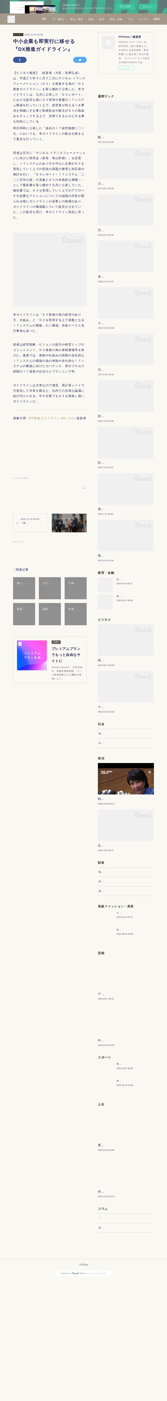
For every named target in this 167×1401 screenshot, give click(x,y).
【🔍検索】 (80, 19)
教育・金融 (138, 19)
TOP (67, 19)
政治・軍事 (99, 19)
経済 (124, 19)
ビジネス (18, 34)
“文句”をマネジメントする (113, 1335)
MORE (153, 19)
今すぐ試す (125, 6)
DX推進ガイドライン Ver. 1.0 (51, 418)
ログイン (148, 6)
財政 (113, 19)
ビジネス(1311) (21, 478)
